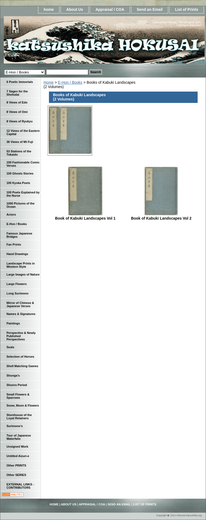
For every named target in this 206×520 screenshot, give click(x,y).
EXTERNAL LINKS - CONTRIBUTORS (20, 486)
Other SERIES (16, 475)
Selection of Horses (20, 356)
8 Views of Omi (17, 111)
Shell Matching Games (22, 366)
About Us (74, 9)
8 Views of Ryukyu (19, 121)
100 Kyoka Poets (18, 182)
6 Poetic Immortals (19, 81)
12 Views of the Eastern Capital (23, 132)
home (49, 9)
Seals (10, 347)
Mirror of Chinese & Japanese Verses (20, 304)
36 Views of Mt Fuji (19, 141)
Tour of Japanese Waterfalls (18, 437)
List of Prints (186, 9)
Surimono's (14, 426)
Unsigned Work (17, 446)
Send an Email (150, 9)
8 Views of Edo (16, 102)
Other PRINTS (16, 465)
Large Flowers (16, 284)
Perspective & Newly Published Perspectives (21, 336)
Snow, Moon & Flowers (22, 405)
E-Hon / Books (70, 82)
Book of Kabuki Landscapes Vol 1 (85, 218)
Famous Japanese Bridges (19, 235)
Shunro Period (16, 385)
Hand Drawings (17, 254)
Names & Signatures (20, 314)
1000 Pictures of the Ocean (20, 205)
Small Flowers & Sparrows (17, 396)
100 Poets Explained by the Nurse (22, 194)
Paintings (13, 323)
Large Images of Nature (22, 274)
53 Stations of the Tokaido (18, 153)
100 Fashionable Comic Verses (22, 164)
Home (49, 82)
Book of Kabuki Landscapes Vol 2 (161, 218)
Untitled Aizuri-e (17, 456)
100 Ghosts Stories (20, 173)
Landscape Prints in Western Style (20, 265)
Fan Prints (13, 244)
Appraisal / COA (109, 9)
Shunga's (13, 375)
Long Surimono (17, 293)
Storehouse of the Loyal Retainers (19, 416)
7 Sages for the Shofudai (17, 93)
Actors (11, 214)
